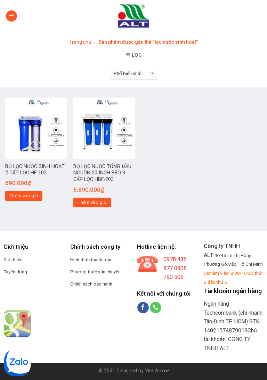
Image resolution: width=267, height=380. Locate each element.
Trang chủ (80, 42)
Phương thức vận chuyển (95, 271)
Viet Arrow (157, 371)
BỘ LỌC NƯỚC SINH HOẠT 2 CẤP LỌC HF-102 (35, 170)
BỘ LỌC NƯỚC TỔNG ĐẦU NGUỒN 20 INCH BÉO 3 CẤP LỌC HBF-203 (102, 173)
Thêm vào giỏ (24, 195)
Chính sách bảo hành (91, 284)
